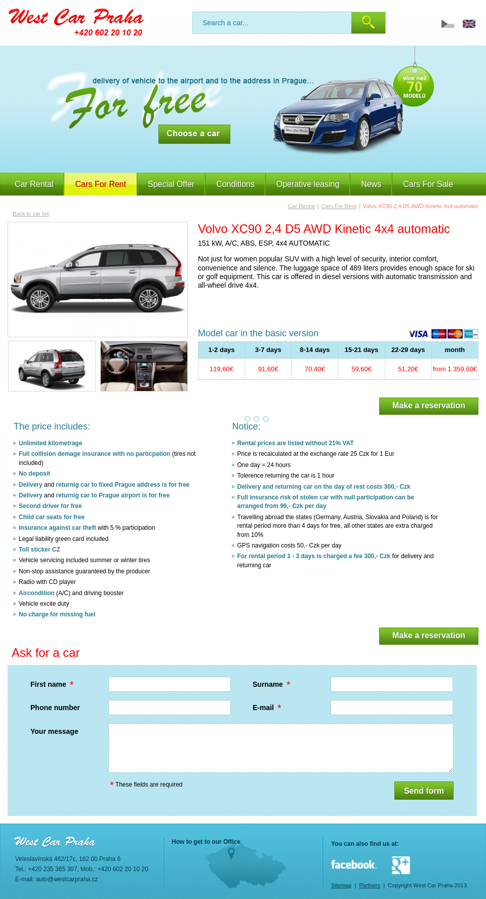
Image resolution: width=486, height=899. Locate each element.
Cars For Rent (338, 206)
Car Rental (34, 184)
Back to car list (31, 214)
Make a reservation (428, 405)
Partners (369, 885)
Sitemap (341, 885)
